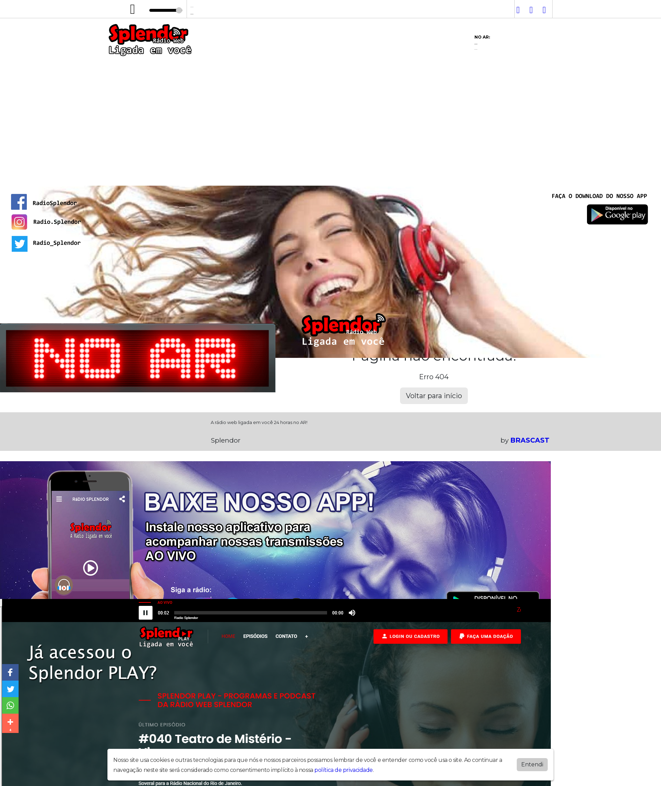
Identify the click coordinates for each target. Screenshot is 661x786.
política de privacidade (343, 770)
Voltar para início (434, 396)
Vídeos (209, 175)
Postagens (249, 175)
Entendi (532, 764)
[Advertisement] (330, 110)
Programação (164, 175)
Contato (290, 175)
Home (122, 175)
